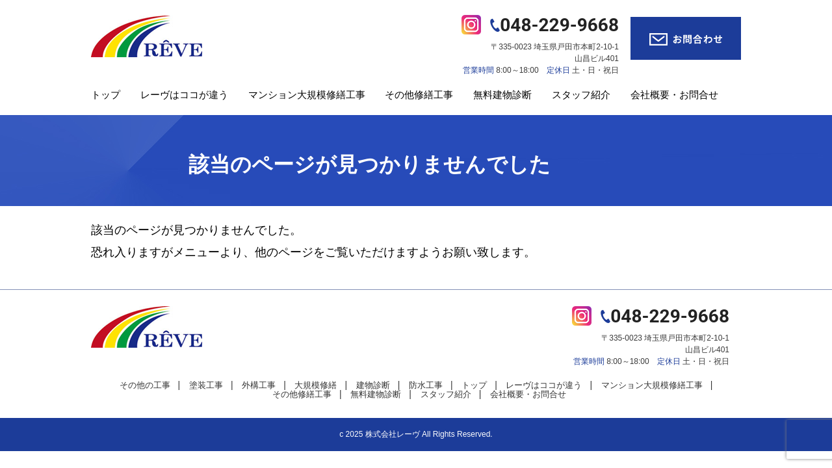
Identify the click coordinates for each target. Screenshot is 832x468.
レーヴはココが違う (184, 94)
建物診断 (373, 385)
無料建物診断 (502, 94)
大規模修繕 (315, 385)
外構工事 (259, 385)
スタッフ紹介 (581, 94)
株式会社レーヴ (392, 434)
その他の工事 (145, 385)
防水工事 (426, 385)
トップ (105, 94)
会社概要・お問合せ (674, 94)
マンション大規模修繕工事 (306, 94)
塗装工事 (206, 385)
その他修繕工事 (419, 94)
